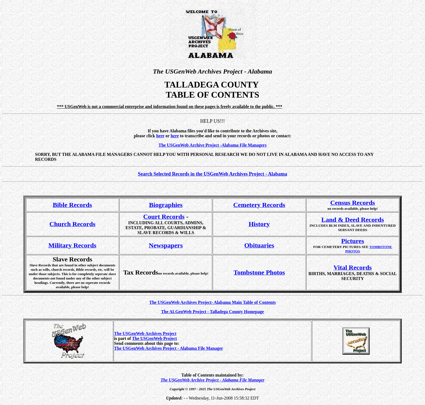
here (174, 135)
